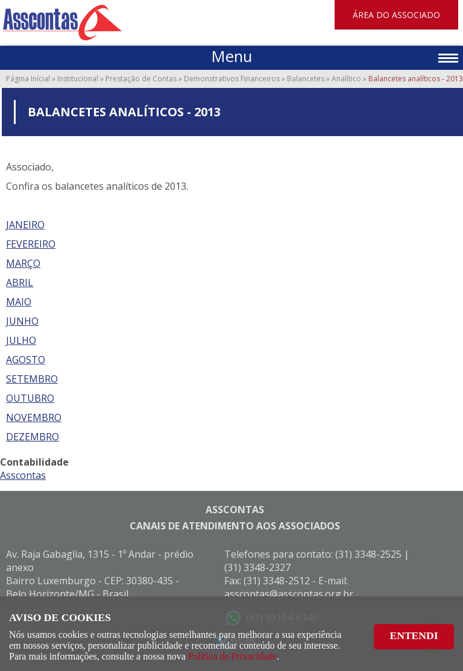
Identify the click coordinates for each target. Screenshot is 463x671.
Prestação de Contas (141, 78)
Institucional (77, 78)
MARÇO (23, 263)
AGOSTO (25, 359)
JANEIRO (25, 224)
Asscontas (23, 475)
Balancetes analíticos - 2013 (415, 78)
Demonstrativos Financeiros (232, 78)
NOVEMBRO (33, 417)
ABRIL (19, 282)
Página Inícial (28, 78)
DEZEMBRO (32, 436)
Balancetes (305, 78)
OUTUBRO (30, 398)
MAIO (18, 301)
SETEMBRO (32, 378)
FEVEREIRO (30, 244)
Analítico (346, 78)
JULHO (21, 340)
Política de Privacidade (232, 656)
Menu (232, 56)
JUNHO (22, 321)
